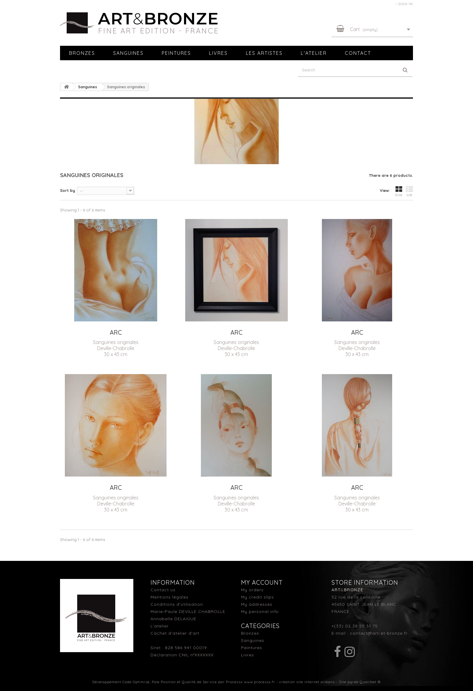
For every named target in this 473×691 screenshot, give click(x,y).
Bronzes (82, 53)
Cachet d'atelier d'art (175, 633)
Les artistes (264, 53)
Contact (358, 53)
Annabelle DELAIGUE (173, 618)
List (409, 191)
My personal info (260, 611)
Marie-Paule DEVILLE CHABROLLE (188, 611)
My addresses (256, 604)
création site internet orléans (307, 682)
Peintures (176, 53)
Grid (398, 191)
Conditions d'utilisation (177, 604)
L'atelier (314, 53)
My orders (252, 590)
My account (262, 582)
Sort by (67, 190)
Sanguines (128, 53)
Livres (218, 53)
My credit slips (257, 597)
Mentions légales (170, 597)
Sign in (405, 4)
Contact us (163, 590)
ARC (116, 332)
